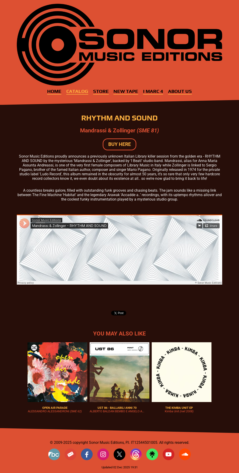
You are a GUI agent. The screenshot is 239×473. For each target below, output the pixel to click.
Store (101, 91)
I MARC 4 (153, 91)
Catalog (77, 91)
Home (54, 91)
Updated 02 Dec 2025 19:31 (120, 467)
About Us (180, 91)
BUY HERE (119, 144)
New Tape (125, 91)
